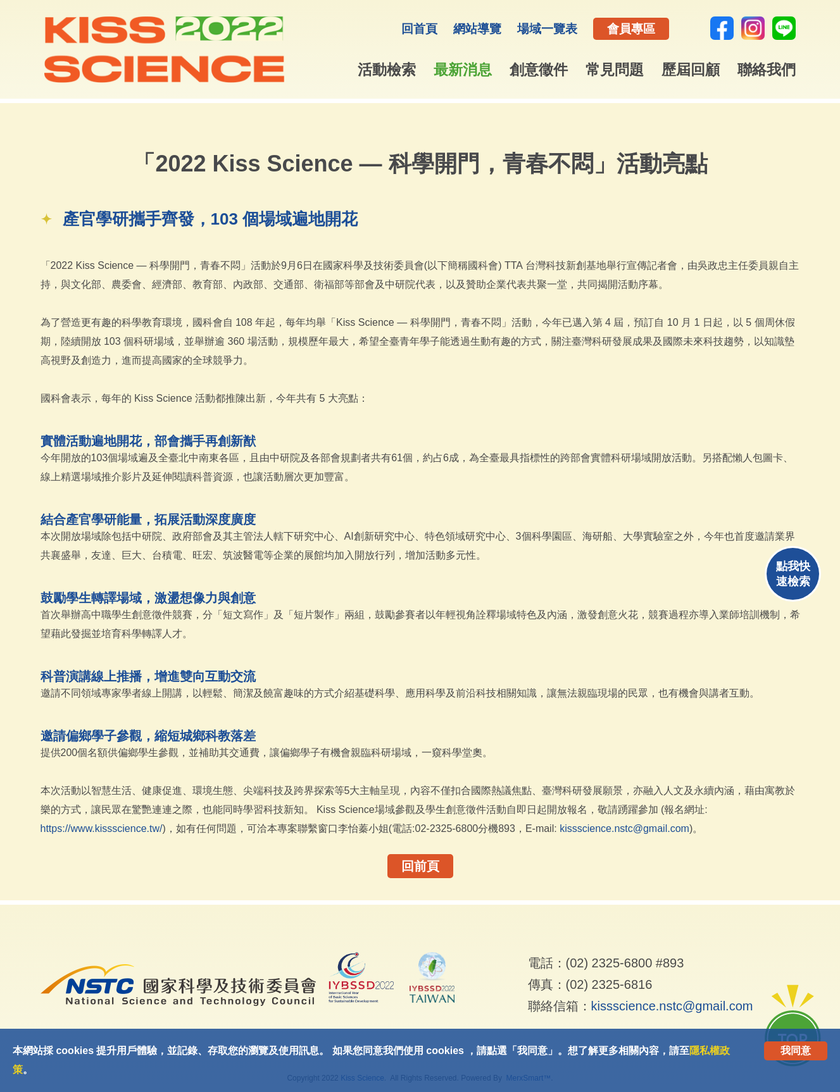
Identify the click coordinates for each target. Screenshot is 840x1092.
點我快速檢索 (793, 574)
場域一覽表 (547, 28)
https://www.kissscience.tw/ (102, 828)
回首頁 (419, 28)
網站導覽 (477, 28)
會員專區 (631, 28)
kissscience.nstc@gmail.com (624, 828)
